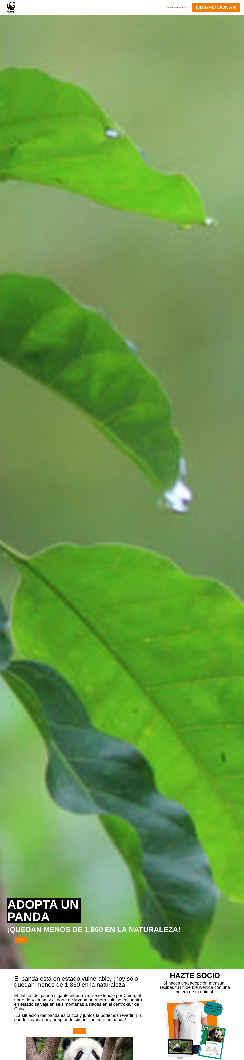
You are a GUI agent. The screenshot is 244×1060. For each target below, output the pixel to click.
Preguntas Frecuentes (157, 7)
